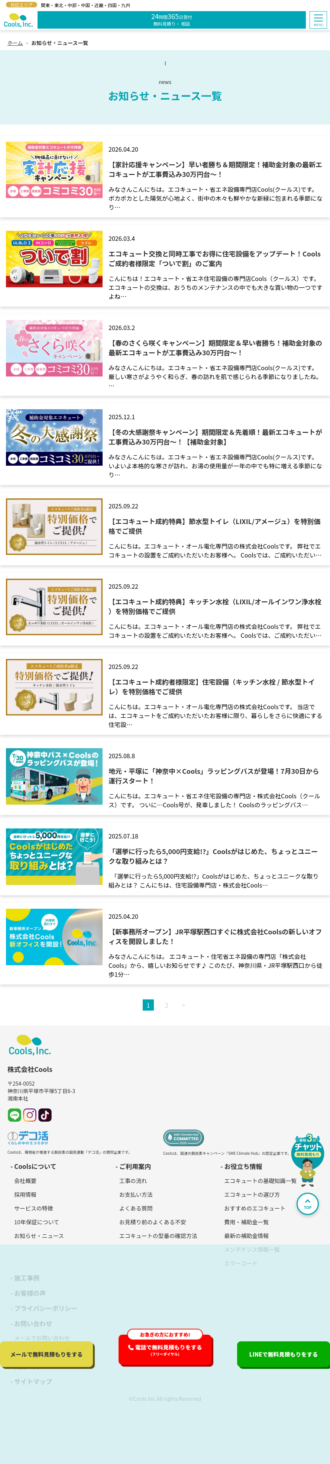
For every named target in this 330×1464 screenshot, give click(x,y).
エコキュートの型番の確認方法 (158, 1236)
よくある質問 (136, 1208)
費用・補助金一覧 (246, 1222)
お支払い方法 (136, 1194)
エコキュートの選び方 (252, 1194)
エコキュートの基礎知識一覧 (260, 1181)
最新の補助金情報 (246, 1236)
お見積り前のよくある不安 (152, 1222)
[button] (318, 20)
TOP (307, 1204)
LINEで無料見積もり (283, 1354)
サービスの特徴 (33, 1208)
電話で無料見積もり (168, 1350)
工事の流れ (133, 1181)
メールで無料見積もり (46, 1354)
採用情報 (25, 1194)
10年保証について (36, 1222)
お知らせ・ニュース (39, 1236)
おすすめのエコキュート (254, 1208)
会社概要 (25, 1181)
